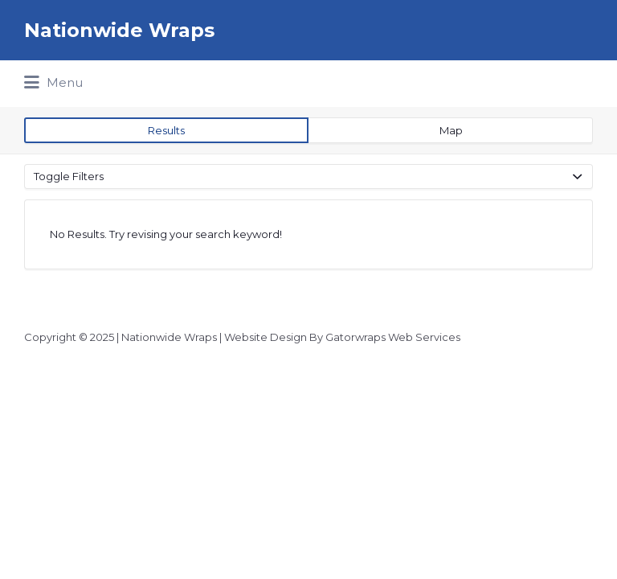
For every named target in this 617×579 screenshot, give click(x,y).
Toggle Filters (69, 176)
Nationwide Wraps (119, 30)
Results (166, 130)
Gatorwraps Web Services (392, 337)
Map (451, 130)
